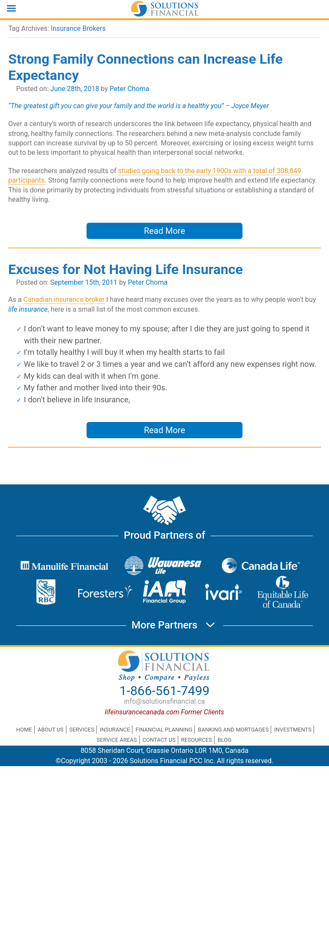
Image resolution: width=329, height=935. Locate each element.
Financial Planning (163, 729)
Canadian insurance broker (64, 299)
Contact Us (159, 740)
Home (24, 729)
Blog (225, 740)
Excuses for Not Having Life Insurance (125, 269)
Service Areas (117, 740)
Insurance (115, 729)
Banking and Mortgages (233, 729)
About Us (51, 729)
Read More (164, 231)
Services (81, 729)
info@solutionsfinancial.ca (164, 701)
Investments (292, 729)
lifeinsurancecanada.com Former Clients (164, 712)
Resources (196, 740)
